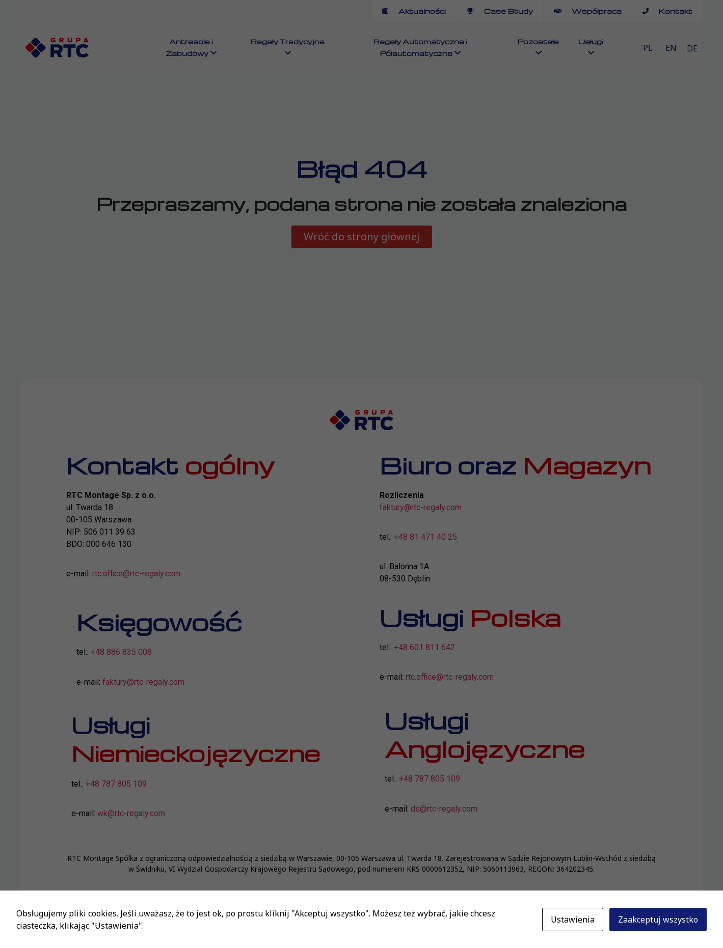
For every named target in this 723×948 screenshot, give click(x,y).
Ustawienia (573, 919)
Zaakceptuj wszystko (658, 919)
